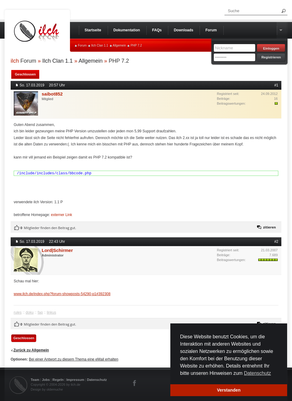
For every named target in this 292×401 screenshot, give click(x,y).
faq (40, 312)
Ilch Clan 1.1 (99, 45)
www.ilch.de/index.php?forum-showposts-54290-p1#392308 (62, 294)
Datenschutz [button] (257, 373)
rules (18, 312)
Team (35, 380)
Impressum (75, 380)
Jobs (46, 380)
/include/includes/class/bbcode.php (54, 173)
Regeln (58, 380)
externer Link (61, 215)
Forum (82, 45)
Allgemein (119, 45)
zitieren (269, 227)
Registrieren (271, 57)
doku (29, 312)
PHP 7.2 (136, 45)
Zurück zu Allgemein (31, 350)
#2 (276, 241)
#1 (276, 85)
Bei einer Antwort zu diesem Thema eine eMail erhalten (73, 359)
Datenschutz (97, 380)
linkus (51, 312)
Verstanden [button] (229, 390)
